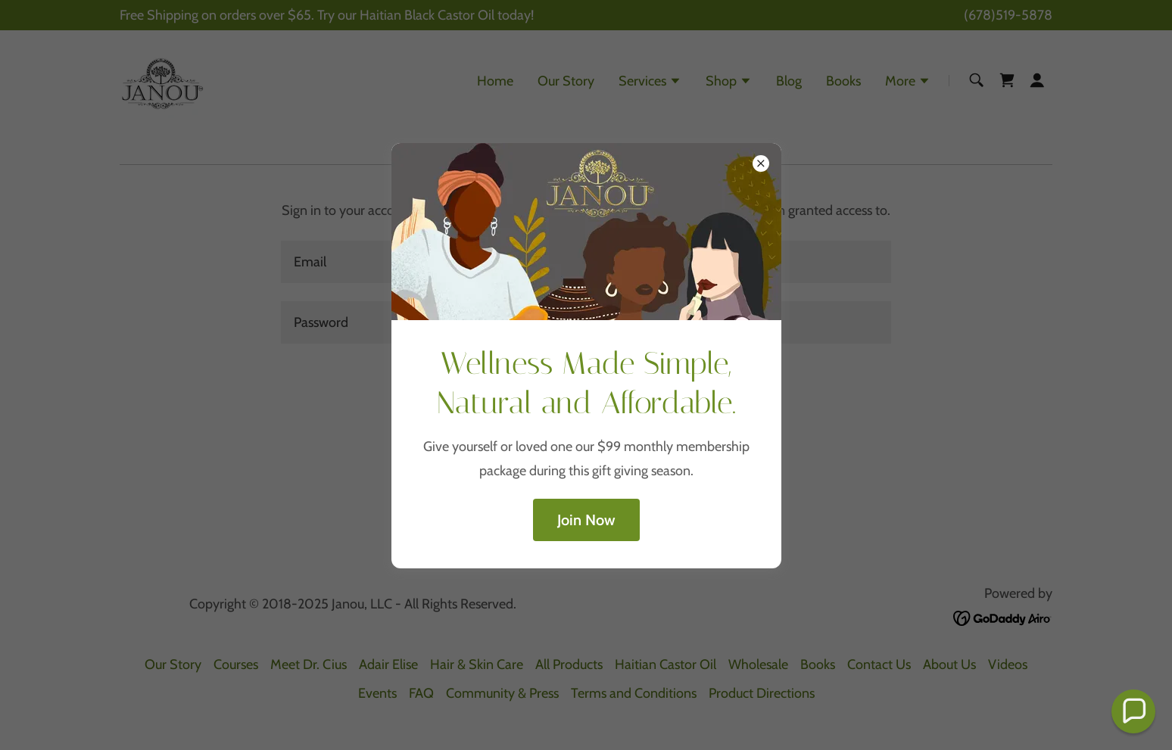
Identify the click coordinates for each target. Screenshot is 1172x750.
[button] (1133, 711)
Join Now (586, 520)
